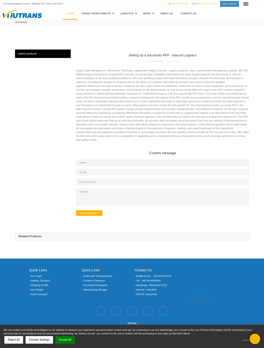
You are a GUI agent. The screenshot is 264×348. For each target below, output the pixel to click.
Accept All (65, 339)
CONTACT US (188, 13)
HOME (70, 13)
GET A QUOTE (201, 296)
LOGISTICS (126, 13)
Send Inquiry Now (89, 213)
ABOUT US (166, 13)
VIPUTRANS (21, 22)
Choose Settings (39, 339)
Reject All (14, 339)
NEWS (147, 13)
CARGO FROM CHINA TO (96, 13)
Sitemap (132, 323)
